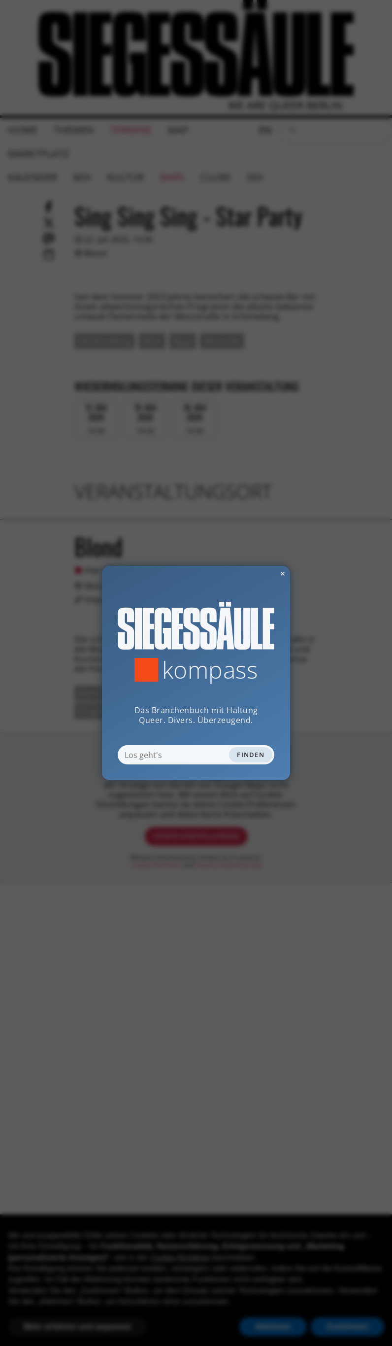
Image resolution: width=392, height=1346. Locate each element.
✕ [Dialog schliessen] (258, 573)
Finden (250, 754)
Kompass (210, 670)
